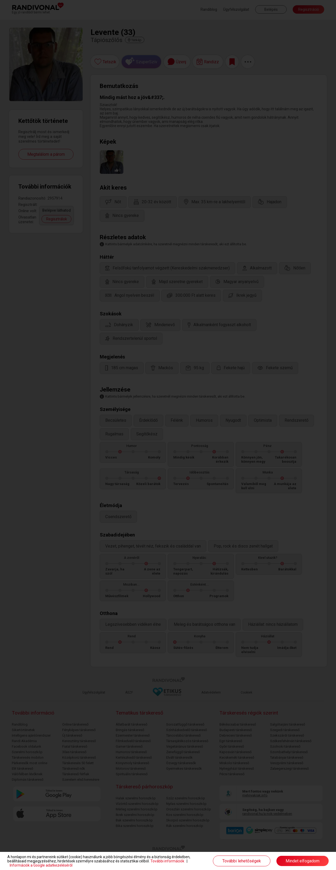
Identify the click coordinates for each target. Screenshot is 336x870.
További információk (167, 861)
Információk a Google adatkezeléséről (41, 865)
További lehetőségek (241, 860)
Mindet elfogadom (302, 860)
